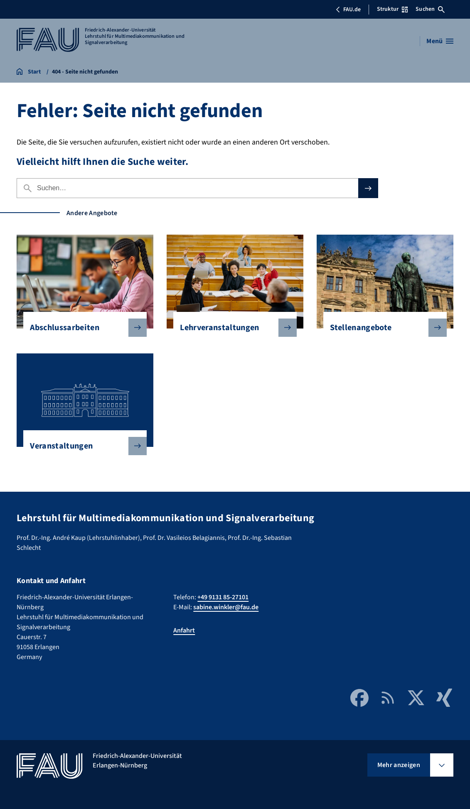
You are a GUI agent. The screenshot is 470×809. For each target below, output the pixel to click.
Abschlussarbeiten (81, 328)
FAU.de (348, 9)
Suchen (430, 9)
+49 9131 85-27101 (223, 597)
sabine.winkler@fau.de (225, 607)
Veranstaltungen (81, 446)
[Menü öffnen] (439, 41)
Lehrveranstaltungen (231, 328)
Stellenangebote (381, 328)
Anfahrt (184, 630)
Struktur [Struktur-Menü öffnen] (392, 9)
